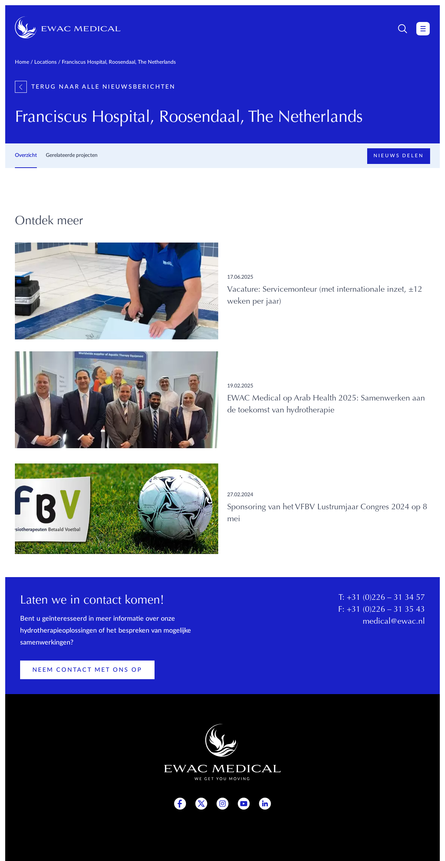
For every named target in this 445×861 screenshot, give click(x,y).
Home (22, 62)
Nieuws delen (399, 155)
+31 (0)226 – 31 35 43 (386, 610)
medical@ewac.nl (394, 622)
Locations (45, 62)
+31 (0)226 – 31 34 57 (386, 598)
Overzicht (26, 155)
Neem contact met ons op (87, 670)
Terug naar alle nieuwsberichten (95, 87)
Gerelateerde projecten (72, 155)
